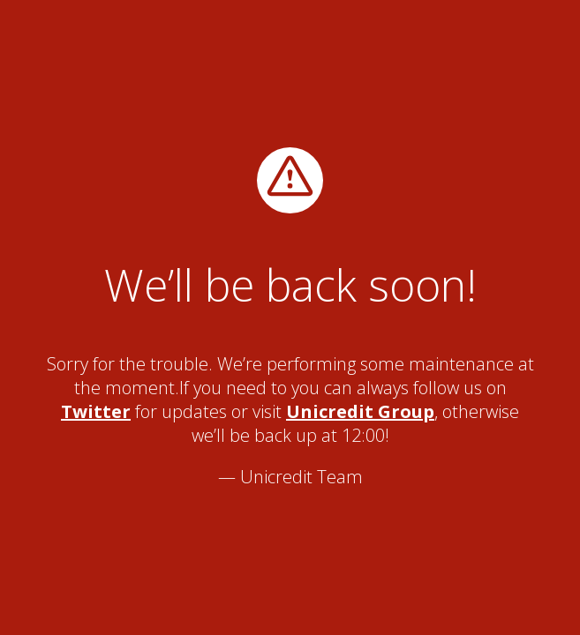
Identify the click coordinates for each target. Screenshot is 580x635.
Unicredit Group (360, 411)
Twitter (96, 411)
